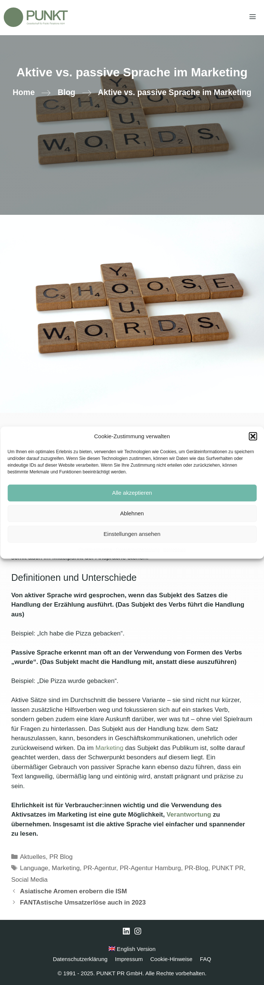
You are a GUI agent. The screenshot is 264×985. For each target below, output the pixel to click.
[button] (253, 436)
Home (24, 92)
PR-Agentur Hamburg (150, 868)
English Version (132, 949)
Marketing (110, 747)
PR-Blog (196, 868)
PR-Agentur (99, 868)
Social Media (29, 879)
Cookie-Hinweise (95, 549)
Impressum (174, 549)
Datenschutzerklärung (138, 549)
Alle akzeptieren (132, 493)
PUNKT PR (228, 868)
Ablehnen (132, 513)
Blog (66, 92)
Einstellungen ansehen (132, 534)
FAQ (205, 959)
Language (34, 868)
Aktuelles (33, 856)
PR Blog (61, 856)
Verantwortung (190, 814)
